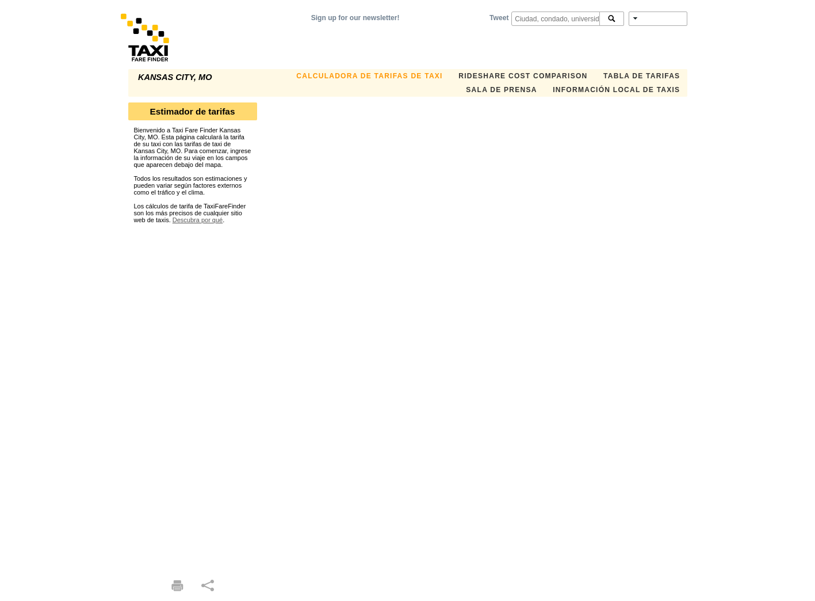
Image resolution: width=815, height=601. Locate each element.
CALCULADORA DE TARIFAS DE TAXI (369, 76)
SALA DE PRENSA (501, 90)
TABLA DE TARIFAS (641, 76)
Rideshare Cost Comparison (522, 76)
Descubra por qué (198, 219)
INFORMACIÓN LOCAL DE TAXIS (616, 90)
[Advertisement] (192, 396)
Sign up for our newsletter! (355, 18)
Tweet (498, 18)
